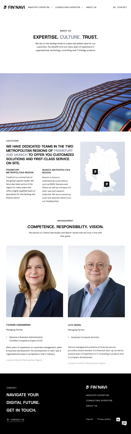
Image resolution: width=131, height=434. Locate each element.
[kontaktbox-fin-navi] (124, 420)
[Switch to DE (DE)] (114, 7)
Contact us (17, 419)
